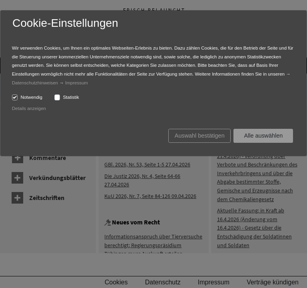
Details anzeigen (29, 108)
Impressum (76, 82)
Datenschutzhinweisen (35, 82)
